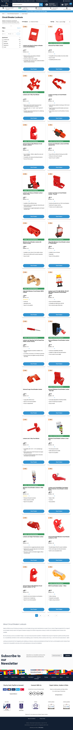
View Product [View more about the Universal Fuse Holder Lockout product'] (59, 69)
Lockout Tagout (25, 13)
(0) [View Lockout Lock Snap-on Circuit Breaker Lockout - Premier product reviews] (54, 201)
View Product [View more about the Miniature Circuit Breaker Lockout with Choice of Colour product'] (34, 265)
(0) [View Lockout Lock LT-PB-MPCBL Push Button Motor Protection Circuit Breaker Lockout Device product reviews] (54, 495)
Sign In (50, 5)
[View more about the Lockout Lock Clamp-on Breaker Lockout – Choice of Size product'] (33, 182)
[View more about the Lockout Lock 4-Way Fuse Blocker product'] (33, 84)
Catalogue (36, 678)
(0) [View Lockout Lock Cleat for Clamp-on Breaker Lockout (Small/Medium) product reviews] (29, 53)
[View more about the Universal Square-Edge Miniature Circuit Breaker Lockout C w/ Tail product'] (33, 575)
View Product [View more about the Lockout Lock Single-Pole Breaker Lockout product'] (34, 560)
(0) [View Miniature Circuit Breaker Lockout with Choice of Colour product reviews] (29, 250)
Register (54, 5)
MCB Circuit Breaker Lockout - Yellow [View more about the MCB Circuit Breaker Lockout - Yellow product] (57, 585)
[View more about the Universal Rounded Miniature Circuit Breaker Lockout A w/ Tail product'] (59, 526)
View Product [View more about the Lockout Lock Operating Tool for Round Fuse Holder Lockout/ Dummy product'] (34, 363)
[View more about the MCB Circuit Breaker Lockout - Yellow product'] (59, 575)
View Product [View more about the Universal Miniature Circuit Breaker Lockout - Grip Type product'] (59, 413)
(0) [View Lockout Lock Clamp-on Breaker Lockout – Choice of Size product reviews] (29, 201)
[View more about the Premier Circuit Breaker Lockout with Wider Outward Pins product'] (59, 133)
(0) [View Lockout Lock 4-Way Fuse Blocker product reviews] (29, 103)
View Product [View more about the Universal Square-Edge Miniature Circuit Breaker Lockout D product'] (34, 167)
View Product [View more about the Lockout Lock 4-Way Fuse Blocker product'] (34, 118)
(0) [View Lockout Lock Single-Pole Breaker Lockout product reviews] (29, 545)
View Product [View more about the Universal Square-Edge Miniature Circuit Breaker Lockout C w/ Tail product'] (34, 609)
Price (3, 31)
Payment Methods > (13, 693)
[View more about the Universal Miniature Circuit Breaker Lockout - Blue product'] (59, 329)
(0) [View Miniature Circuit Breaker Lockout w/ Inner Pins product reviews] (54, 446)
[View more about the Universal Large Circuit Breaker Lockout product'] (33, 378)
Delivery (23, 677)
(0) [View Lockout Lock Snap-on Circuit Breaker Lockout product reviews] (54, 103)
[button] (66, 1)
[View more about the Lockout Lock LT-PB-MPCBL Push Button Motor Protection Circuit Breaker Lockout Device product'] (59, 477)
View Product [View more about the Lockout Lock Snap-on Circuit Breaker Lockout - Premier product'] (59, 216)
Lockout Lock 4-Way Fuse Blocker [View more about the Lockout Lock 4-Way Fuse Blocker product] (31, 94)
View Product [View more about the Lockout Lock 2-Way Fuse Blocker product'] (34, 462)
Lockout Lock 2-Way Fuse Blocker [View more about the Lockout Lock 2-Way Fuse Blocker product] (31, 438)
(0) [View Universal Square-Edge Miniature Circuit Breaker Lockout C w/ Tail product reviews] (29, 594)
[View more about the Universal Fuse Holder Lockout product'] (59, 35)
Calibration (53, 677)
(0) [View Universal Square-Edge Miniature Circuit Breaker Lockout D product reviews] (29, 152)
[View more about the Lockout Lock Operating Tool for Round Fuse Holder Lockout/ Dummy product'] (33, 329)
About (61, 677)
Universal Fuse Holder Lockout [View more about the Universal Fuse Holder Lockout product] (55, 45)
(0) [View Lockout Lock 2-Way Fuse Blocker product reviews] (29, 446)
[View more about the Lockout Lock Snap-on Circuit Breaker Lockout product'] (59, 84)
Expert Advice (14, 677)
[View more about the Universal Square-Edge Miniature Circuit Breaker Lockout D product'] (33, 133)
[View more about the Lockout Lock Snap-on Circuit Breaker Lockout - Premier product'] (59, 182)
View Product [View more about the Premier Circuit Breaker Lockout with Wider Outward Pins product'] (59, 167)
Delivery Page (41, 714)
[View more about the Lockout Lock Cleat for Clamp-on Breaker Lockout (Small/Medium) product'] (33, 35)
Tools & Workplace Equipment (13, 13)
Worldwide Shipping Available (42, 0)
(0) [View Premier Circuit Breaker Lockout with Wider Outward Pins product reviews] (54, 152)
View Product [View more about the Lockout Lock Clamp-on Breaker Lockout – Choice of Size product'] (34, 216)
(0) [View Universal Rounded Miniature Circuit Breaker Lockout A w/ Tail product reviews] (54, 545)
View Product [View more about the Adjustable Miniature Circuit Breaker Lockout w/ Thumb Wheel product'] (59, 265)
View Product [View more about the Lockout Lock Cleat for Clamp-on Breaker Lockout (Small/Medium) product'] (34, 69)
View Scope (21, 710)
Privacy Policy (42, 718)
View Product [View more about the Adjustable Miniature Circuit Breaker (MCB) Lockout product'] (34, 314)
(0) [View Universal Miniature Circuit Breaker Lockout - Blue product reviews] (54, 348)
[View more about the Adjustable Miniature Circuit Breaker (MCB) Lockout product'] (33, 280)
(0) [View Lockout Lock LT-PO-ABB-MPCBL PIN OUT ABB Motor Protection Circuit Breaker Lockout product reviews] (54, 299)
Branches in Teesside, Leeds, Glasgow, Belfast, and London (23, 0)
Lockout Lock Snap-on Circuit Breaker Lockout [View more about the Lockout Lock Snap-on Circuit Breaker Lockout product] (57, 95)
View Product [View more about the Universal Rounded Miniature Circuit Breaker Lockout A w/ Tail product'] (59, 560)
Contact (6, 677)
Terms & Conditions (31, 718)
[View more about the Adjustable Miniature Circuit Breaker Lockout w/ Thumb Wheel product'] (59, 231)
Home (3, 13)
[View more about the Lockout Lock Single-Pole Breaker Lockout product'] (33, 526)
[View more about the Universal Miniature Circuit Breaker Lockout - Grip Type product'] (59, 378)
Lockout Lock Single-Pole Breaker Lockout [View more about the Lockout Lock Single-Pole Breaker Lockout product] (33, 536)
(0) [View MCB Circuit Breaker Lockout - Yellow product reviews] (54, 594)
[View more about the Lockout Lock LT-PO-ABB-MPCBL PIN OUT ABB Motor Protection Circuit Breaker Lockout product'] (59, 280)
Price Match (30, 677)
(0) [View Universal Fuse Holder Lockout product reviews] (54, 53)
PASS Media (41, 727)
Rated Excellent (23, 9)
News (67, 677)
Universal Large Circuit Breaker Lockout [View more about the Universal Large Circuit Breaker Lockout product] (32, 389)
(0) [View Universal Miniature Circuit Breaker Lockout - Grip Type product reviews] (54, 397)
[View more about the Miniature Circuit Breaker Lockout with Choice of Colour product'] (33, 231)
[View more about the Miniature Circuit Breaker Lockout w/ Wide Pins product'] (33, 477)
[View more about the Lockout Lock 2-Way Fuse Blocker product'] (33, 427)
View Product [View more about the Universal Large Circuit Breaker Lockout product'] (34, 413)
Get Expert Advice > (59, 694)
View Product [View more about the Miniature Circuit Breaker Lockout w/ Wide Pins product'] (34, 511)
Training (46, 677)
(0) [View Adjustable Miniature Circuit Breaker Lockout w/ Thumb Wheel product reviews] (54, 250)
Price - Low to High (60, 21)
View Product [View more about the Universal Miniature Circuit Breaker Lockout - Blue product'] (59, 363)
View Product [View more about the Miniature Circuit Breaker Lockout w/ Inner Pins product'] (59, 462)
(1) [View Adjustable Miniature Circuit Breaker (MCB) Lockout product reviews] (29, 299)
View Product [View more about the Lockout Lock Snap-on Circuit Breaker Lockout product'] (59, 118)
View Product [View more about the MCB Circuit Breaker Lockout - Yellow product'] (59, 609)
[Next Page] (56, 615)
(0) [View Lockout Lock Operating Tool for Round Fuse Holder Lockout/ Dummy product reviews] (29, 348)
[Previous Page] (36, 615)
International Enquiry (35, 672)
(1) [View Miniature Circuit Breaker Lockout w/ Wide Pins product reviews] (29, 495)
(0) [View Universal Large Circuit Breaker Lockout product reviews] (29, 397)
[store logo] (5, 4)
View (46, 11)
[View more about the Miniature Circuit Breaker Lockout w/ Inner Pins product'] (59, 427)
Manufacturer (5, 37)
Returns (39, 677)
